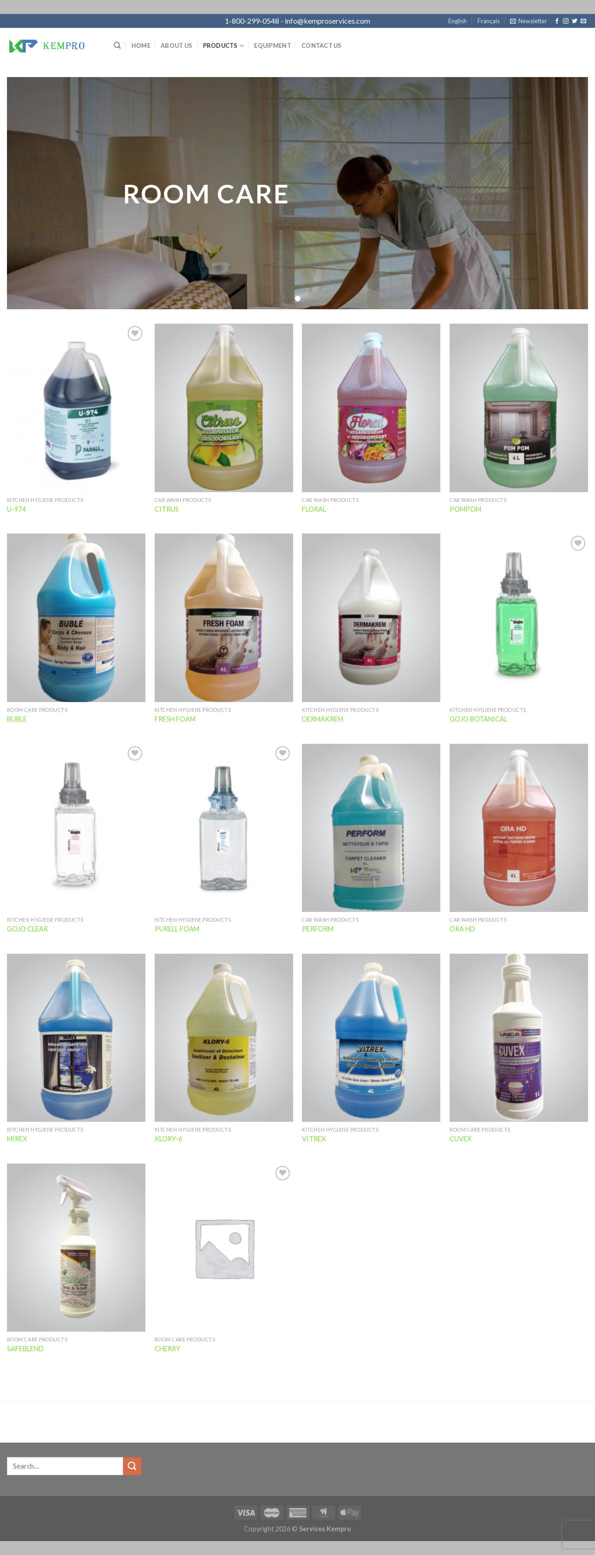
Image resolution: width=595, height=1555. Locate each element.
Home (140, 45)
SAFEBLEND (25, 1349)
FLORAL (314, 509)
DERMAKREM (322, 719)
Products (223, 45)
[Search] (117, 45)
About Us (176, 45)
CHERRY (167, 1349)
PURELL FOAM (177, 929)
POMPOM (465, 509)
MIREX (17, 1139)
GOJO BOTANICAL (479, 719)
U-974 (16, 509)
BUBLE (17, 719)
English (457, 21)
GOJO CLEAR (27, 929)
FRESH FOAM (175, 719)
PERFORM (317, 929)
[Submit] (132, 1466)
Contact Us (321, 45)
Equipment (272, 45)
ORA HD (462, 929)
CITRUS (167, 509)
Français (488, 21)
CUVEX (460, 1139)
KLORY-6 (168, 1139)
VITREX (314, 1139)
